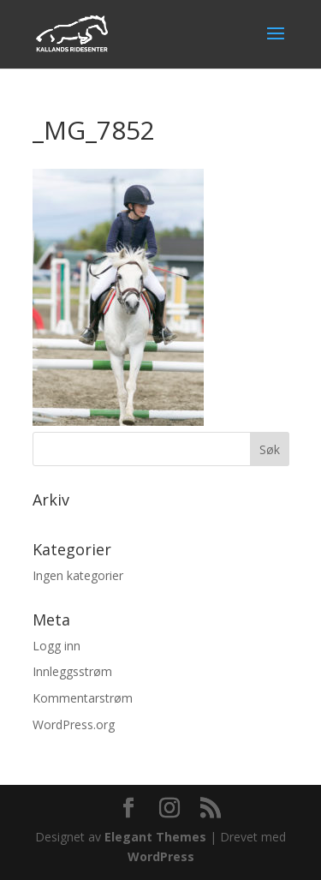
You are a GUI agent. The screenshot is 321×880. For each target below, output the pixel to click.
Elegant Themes (155, 837)
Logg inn (56, 646)
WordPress (161, 856)
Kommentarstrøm (83, 698)
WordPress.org (74, 724)
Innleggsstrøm (72, 671)
